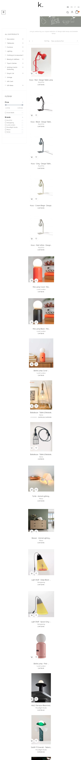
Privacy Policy (74, 737)
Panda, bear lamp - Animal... (66, 643)
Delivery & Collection (65, 724)
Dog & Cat (10, 73)
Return (43, 728)
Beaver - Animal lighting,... (66, 280)
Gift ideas (10, 85)
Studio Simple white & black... (67, 441)
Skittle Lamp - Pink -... (40, 361)
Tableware (10, 43)
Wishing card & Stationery (12, 68)
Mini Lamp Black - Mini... (40, 199)
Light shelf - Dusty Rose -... (40, 562)
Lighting (9, 51)
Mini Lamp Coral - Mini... (66, 159)
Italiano (70, 755)
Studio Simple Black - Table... (40, 522)
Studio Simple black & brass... (40, 482)
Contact (76, 713)
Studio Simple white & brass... (67, 482)
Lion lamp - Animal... (40, 643)
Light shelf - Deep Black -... (40, 320)
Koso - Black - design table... (66, 78)
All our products (12, 34)
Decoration (10, 39)
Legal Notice (43, 737)
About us (56, 713)
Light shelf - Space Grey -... (67, 320)
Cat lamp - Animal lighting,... (66, 683)
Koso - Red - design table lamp (40, 78)
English (77, 755)
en (68, 7)
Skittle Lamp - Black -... (40, 441)
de (78, 7)
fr (71, 7)
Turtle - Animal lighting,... (40, 280)
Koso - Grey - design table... (40, 119)
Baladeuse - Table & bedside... (40, 240)
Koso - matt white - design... (40, 159)
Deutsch (64, 755)
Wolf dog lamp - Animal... (40, 683)
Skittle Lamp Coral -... (67, 199)
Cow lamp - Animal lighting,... (67, 522)
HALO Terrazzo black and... (67, 361)
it (75, 7)
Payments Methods (48, 724)
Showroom (66, 713)
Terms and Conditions (58, 737)
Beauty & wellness (13, 59)
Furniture (10, 47)
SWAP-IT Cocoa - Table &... (67, 401)
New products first (65, 41)
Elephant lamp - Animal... (67, 603)
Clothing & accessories (14, 55)
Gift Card (10, 81)
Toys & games (12, 63)
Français (57, 755)
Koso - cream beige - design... (67, 119)
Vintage (9, 77)
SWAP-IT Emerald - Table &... (40, 401)
